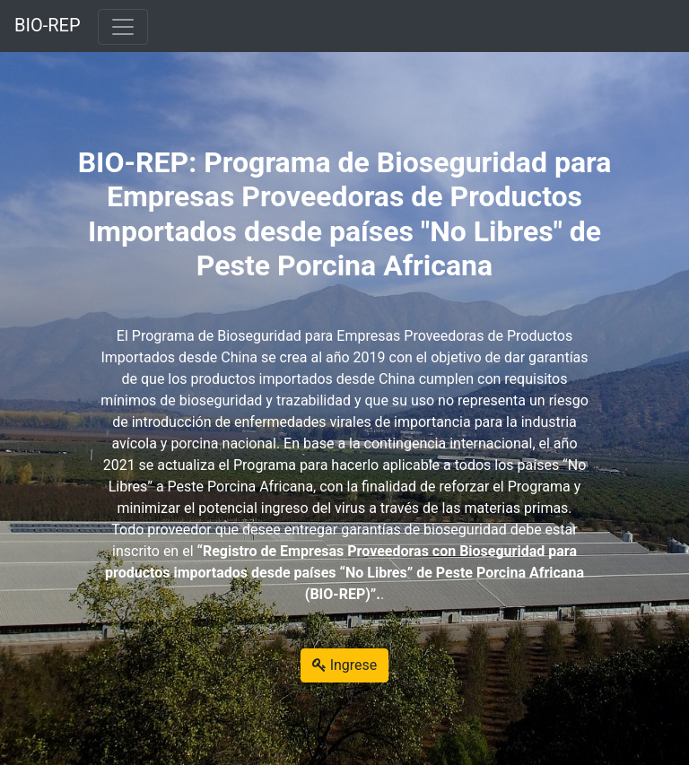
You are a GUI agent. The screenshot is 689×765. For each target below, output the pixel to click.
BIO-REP (47, 25)
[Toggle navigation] (123, 27)
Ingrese (345, 665)
